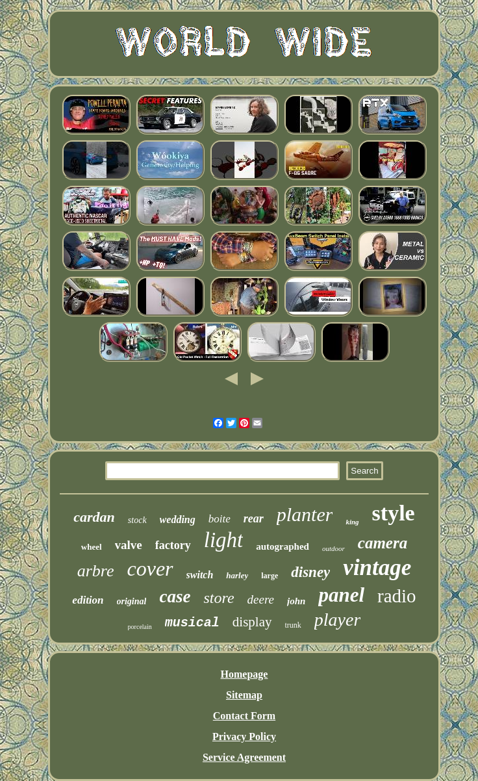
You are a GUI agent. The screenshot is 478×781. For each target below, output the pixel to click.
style (393, 513)
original (132, 601)
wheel (91, 547)
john (296, 601)
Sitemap (244, 694)
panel (341, 594)
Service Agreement (244, 757)
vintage (377, 567)
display (252, 622)
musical (192, 622)
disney (310, 572)
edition (87, 600)
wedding (177, 519)
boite (219, 519)
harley (237, 575)
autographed (282, 546)
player (337, 619)
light (224, 540)
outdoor (333, 548)
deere (261, 599)
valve (128, 545)
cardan (94, 517)
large (269, 575)
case (174, 596)
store (218, 597)
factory (173, 545)
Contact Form (244, 715)
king (352, 522)
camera (382, 543)
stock (137, 520)
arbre (95, 570)
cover (150, 568)
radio (396, 595)
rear (254, 518)
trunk (293, 625)
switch (200, 574)
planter (305, 514)
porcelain (140, 626)
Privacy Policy (244, 736)
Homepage (244, 674)
